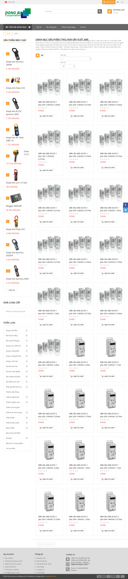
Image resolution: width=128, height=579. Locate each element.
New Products (41, 561)
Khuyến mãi (40, 558)
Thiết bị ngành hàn (12, 397)
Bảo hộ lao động (12, 335)
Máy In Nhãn (10, 428)
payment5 (118, 576)
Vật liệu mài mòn (12, 366)
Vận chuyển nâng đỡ (13, 377)
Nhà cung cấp (11, 302)
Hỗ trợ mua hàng (68, 27)
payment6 (122, 576)
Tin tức (83, 27)
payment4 (113, 576)
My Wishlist (117, 2)
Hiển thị (63, 62)
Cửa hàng (40, 567)
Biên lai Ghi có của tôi (13, 564)
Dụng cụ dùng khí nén (13, 356)
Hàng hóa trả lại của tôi (13, 561)
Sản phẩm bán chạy (14, 40)
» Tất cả (11, 290)
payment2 (103, 576)
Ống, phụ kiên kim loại (14, 387)
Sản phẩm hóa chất (13, 382)
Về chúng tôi (51, 27)
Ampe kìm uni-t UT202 (16, 182)
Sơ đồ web (40, 572)
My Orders (9, 558)
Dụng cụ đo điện (11, 330)
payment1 (98, 576)
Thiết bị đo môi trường (14, 412)
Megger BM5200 (14, 206)
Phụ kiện (9, 438)
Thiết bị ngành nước (13, 402)
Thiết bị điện (10, 418)
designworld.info (50, 576)
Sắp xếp (63, 55)
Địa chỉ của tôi (10, 567)
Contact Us (70, 554)
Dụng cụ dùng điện (12, 351)
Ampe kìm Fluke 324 (15, 88)
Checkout (122, 2)
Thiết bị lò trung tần (13, 407)
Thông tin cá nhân (12, 569)
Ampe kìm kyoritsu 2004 (17, 278)
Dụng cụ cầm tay (12, 361)
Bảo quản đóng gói (13, 341)
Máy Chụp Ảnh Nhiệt (13, 433)
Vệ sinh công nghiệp (13, 371)
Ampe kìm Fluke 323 (15, 229)
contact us (40, 569)
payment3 (108, 576)
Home (8, 34)
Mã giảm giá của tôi (12, 572)
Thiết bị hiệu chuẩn (12, 423)
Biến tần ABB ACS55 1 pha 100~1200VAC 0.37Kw (47, 156)
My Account (110, 2)
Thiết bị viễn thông (12, 392)
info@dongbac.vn (83, 564)
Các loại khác (10, 448)
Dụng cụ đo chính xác (13, 346)
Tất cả (38, 27)
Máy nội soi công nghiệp (14, 443)
